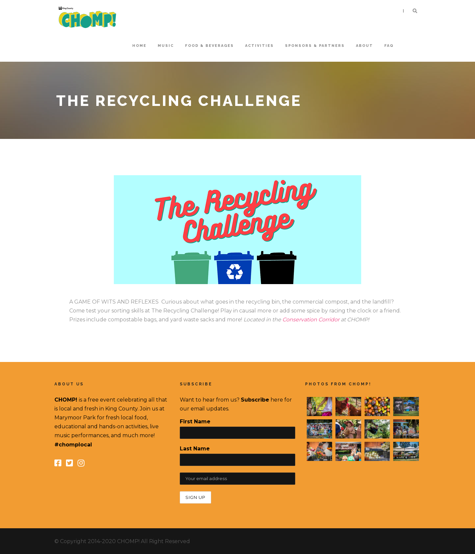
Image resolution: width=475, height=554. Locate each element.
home (139, 46)
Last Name (195, 448)
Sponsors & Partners (315, 46)
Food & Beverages (209, 46)
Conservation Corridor (310, 319)
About (364, 46)
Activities (259, 46)
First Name (195, 421)
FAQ (389, 46)
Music (166, 46)
